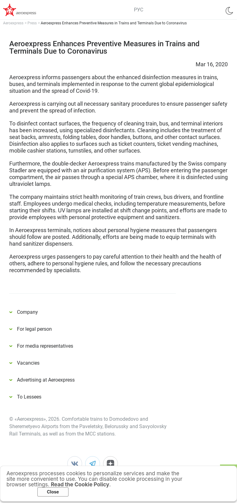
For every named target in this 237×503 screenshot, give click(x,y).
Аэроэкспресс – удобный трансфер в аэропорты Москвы (27, 10)
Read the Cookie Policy (80, 484)
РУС (138, 10)
